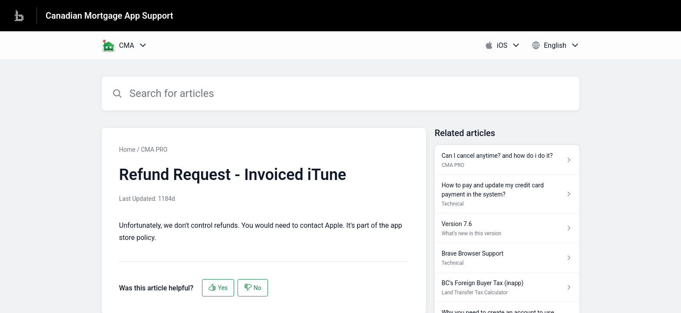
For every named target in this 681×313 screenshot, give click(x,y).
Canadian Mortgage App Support (109, 15)
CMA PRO (154, 149)
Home (127, 149)
